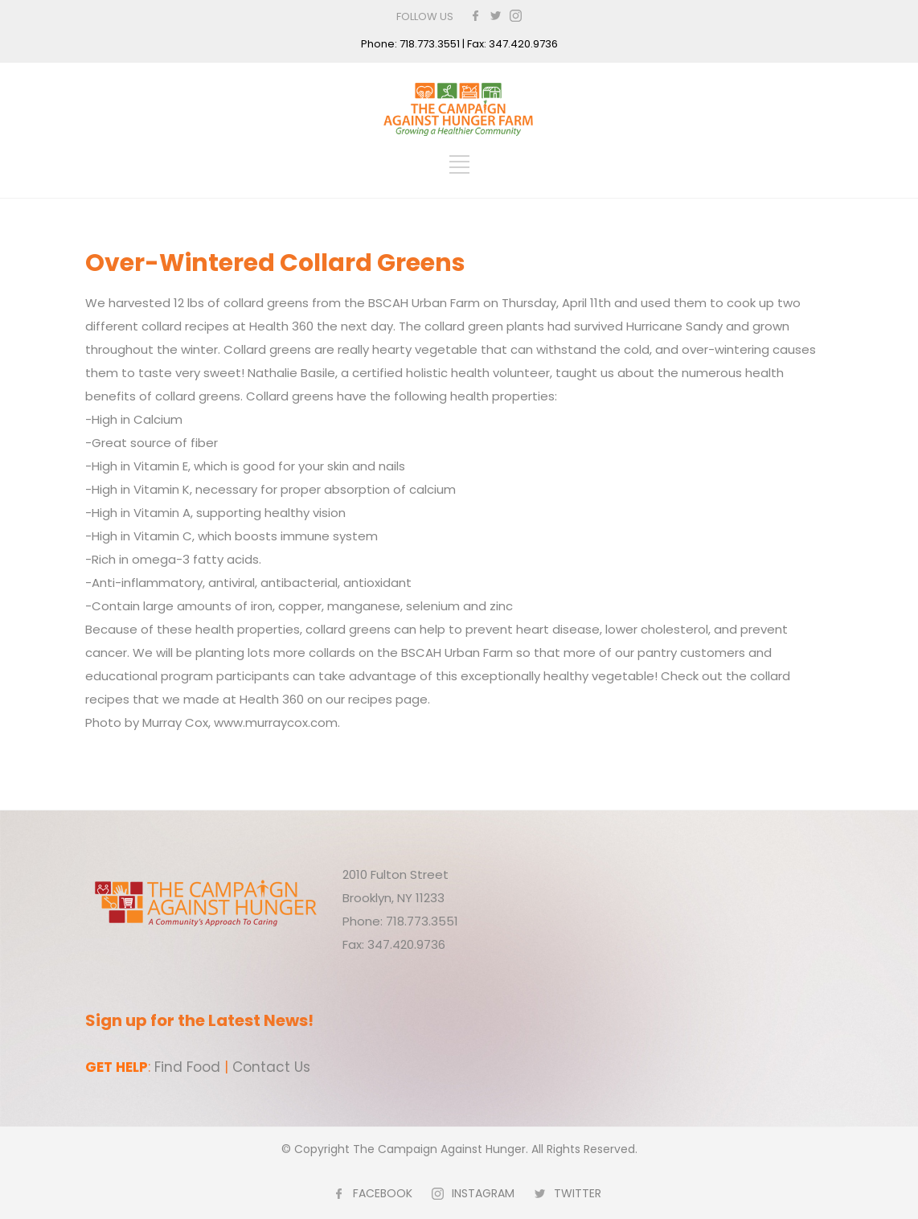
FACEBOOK (382, 1193)
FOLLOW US (424, 16)
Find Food (187, 1067)
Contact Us (271, 1067)
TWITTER (577, 1193)
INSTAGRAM (483, 1193)
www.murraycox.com (276, 722)
